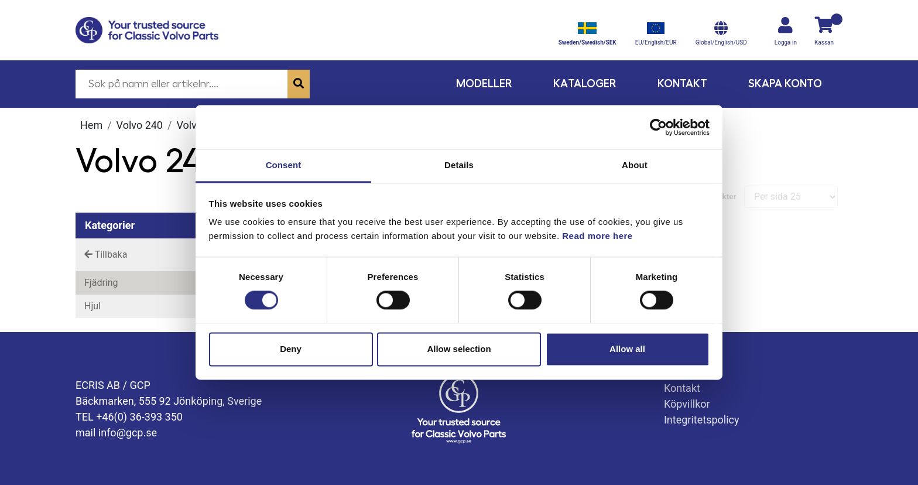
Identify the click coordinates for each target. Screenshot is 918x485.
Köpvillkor (687, 404)
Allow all (627, 349)
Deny (291, 349)
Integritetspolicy (701, 420)
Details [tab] (459, 165)
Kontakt (682, 83)
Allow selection (459, 349)
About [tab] (635, 165)
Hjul (92, 306)
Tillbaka (105, 254)
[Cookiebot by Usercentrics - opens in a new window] (658, 127)
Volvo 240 (140, 125)
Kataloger (584, 83)
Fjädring (101, 282)
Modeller (484, 83)
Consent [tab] (284, 165)
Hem (91, 125)
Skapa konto (785, 83)
